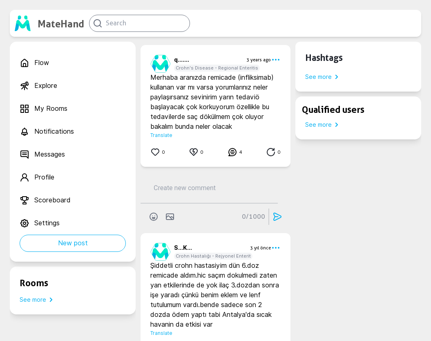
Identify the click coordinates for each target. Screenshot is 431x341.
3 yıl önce (260, 248)
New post (73, 243)
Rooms (34, 283)
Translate (161, 135)
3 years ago (258, 60)
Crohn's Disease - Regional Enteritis (217, 68)
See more (38, 300)
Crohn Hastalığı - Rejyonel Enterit (213, 256)
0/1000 (253, 216)
